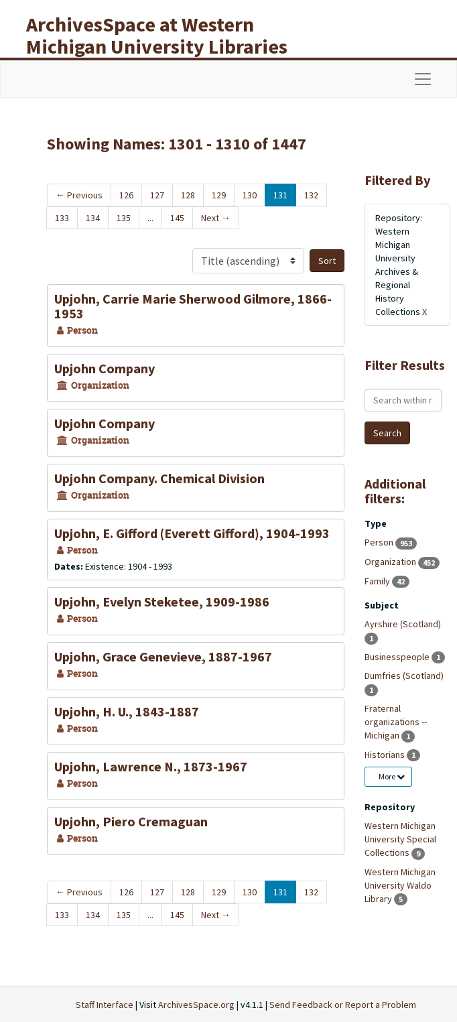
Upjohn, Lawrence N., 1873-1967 (150, 766)
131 (280, 195)
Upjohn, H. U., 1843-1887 (126, 711)
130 (250, 195)
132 (311, 195)
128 (188, 195)
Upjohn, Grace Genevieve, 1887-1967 (163, 656)
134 (93, 218)
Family (378, 581)
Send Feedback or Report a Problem (342, 1005)
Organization (391, 562)
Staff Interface (104, 1005)
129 (219, 195)
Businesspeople (398, 657)
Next (216, 218)
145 (177, 218)
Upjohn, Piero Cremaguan (131, 821)
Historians (386, 755)
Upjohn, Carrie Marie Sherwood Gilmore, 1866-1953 (193, 306)
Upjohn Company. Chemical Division (159, 478)
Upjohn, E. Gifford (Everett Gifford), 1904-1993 (192, 533)
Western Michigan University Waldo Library (400, 885)
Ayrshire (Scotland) (403, 624)
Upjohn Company (104, 368)
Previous (79, 195)
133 (62, 218)
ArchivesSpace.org (196, 1005)
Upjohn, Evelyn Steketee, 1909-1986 (161, 601)
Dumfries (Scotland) (404, 675)
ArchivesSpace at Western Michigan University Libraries (156, 35)
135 (124, 218)
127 (157, 195)
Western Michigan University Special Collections (400, 839)
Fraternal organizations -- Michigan (396, 721)
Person (380, 542)
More (392, 776)
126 (126, 195)
